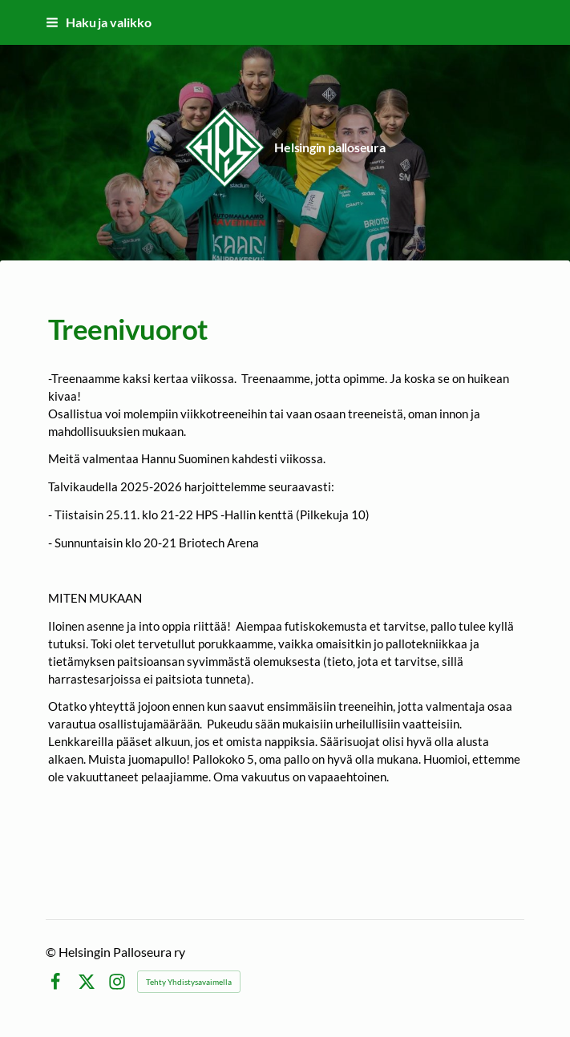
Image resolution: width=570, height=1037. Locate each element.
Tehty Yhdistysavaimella (189, 982)
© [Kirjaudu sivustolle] (52, 951)
